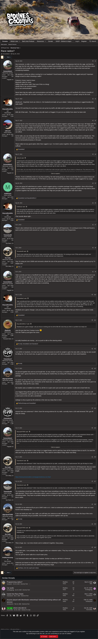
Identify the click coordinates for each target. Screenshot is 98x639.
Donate (50, 41)
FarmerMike (10, 610)
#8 (95, 247)
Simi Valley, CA (9, 266)
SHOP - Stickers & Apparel (64, 41)
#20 (95, 547)
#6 (95, 203)
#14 (95, 408)
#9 (95, 271)
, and (28, 344)
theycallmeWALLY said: (23, 324)
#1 (95, 61)
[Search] (92, 41)
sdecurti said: (20, 158)
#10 (95, 294)
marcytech (9, 584)
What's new (14, 41)
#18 (95, 504)
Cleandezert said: (21, 460)
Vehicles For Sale (25, 610)
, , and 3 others (28, 568)
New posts (4, 44)
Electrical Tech (24, 584)
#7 (95, 224)
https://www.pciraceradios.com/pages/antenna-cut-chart (33, 477)
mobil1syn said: (21, 206)
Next (8, 57)
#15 (95, 428)
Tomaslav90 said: (21, 251)
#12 (95, 348)
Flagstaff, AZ (10, 79)
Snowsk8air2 (6, 54)
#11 (95, 320)
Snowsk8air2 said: (22, 298)
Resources (40, 41)
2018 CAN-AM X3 (19, 608)
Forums (5, 41)
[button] (19, 41)
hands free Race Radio (15, 594)
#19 (95, 524)
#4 (95, 154)
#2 (95, 98)
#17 (95, 481)
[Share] (93, 61)
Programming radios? (14, 582)
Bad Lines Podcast (28, 41)
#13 (95, 368)
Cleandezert (10, 595)
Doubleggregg (10, 590)
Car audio (10, 588)
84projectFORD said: (22, 431)
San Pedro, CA (9, 243)
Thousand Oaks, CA (8, 339)
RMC (91, 583)
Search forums (12, 44)
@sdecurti (18, 102)
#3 (95, 120)
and (27, 198)
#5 (95, 183)
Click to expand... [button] (56, 173)
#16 (95, 457)
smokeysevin (10, 604)
